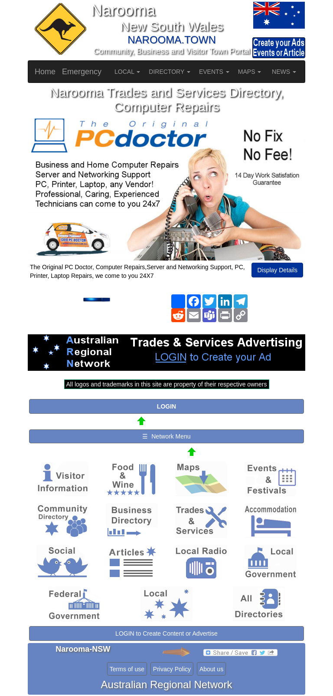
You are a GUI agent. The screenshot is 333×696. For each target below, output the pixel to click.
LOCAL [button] (127, 71)
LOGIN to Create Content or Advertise (166, 633)
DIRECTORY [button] (169, 71)
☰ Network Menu (166, 436)
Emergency (81, 71)
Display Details (277, 270)
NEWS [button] (284, 71)
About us (211, 669)
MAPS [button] (249, 71)
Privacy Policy (172, 669)
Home (45, 71)
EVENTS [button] (214, 71)
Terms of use (127, 669)
